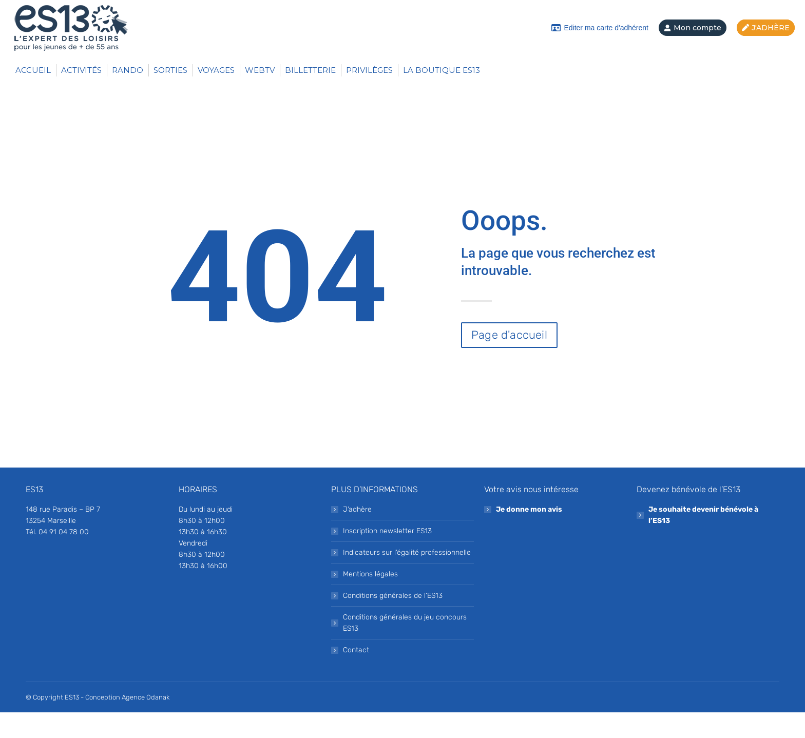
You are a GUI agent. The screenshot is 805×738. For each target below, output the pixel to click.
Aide (694, 13)
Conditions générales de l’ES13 (393, 621)
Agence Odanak (145, 723)
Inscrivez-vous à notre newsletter (544, 13)
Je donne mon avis (529, 535)
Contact (646, 13)
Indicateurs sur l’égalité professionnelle (407, 578)
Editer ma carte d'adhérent (599, 53)
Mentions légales (370, 599)
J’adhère (357, 535)
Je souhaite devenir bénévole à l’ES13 (703, 541)
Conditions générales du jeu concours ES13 (405, 648)
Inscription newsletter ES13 (387, 556)
